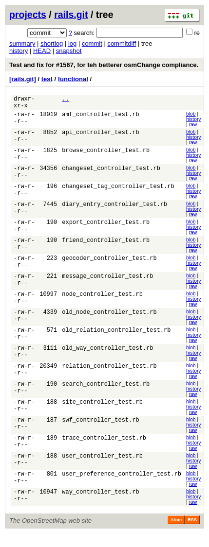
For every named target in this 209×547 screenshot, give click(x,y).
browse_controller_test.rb (106, 155)
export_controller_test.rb (106, 229)
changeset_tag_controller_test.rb (118, 192)
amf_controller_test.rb (100, 118)
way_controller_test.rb (100, 506)
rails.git (71, 14)
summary (22, 43)
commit (92, 43)
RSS (192, 533)
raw (193, 127)
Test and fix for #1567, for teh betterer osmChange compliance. (103, 64)
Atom (176, 533)
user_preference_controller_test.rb (121, 487)
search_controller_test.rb (106, 395)
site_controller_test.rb (102, 414)
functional (73, 79)
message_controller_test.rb (107, 284)
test (47, 79)
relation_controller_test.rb (109, 377)
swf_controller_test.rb (100, 432)
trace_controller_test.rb (104, 450)
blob (191, 117)
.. (65, 100)
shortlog (51, 43)
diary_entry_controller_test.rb (114, 210)
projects (27, 14)
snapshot (69, 50)
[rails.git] (22, 79)
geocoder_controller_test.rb (109, 266)
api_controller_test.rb (100, 137)
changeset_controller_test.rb (111, 174)
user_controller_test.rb (102, 469)
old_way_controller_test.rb (107, 358)
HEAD (42, 50)
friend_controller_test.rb (106, 247)
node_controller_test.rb (102, 303)
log (72, 43)
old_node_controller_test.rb (109, 321)
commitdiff (121, 43)
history (18, 50)
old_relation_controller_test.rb (116, 340)
